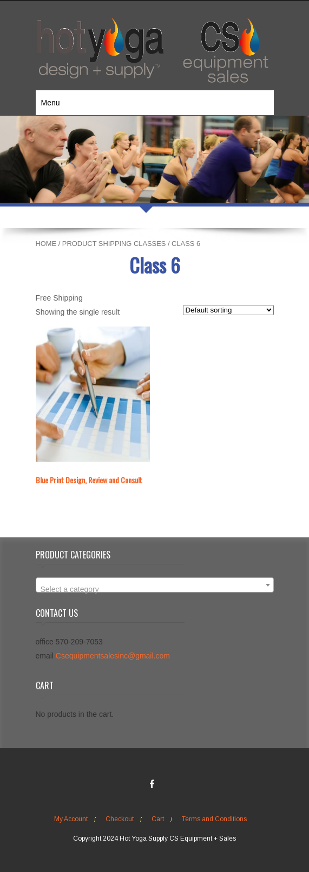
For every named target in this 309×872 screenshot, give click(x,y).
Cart (158, 819)
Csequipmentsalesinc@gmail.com (113, 655)
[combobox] (155, 585)
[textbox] (154, 589)
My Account (71, 819)
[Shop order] (228, 310)
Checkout (120, 819)
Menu (50, 102)
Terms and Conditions (214, 819)
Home (46, 243)
